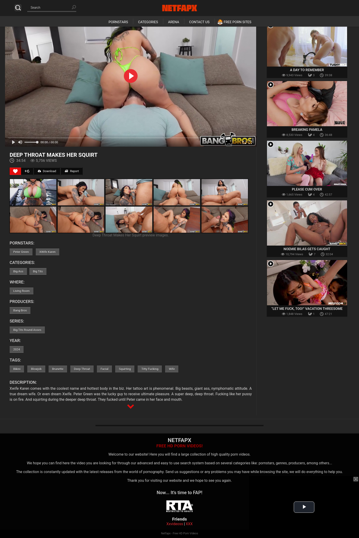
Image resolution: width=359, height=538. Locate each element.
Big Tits (38, 271)
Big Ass (18, 271)
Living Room (21, 291)
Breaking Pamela (307, 130)
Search (18, 7)
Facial (104, 369)
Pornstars (118, 22)
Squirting (125, 369)
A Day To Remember (307, 70)
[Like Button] (15, 171)
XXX (189, 524)
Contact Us (199, 22)
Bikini (16, 369)
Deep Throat (82, 369)
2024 (16, 349)
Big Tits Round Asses (27, 330)
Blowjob (36, 369)
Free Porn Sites (237, 22)
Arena (173, 22)
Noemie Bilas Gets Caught (307, 249)
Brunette (57, 369)
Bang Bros (20, 310)
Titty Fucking (149, 369)
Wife (172, 369)
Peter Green (21, 252)
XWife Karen (47, 252)
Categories (148, 22)
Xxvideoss (174, 524)
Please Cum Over (307, 189)
